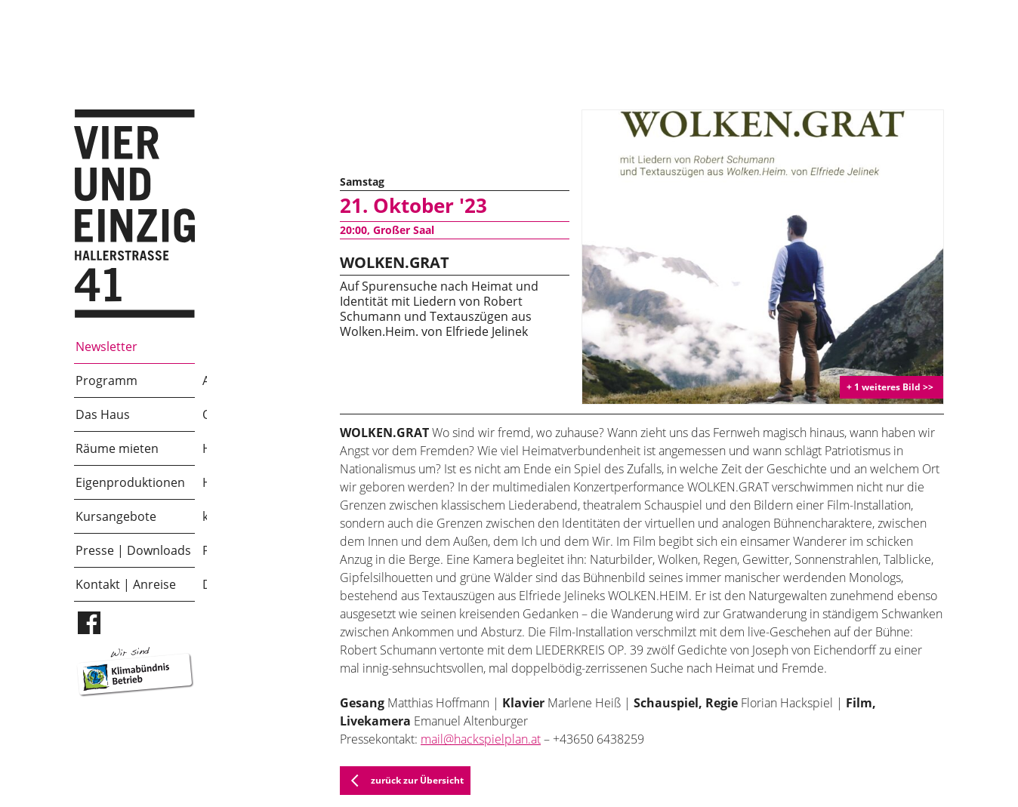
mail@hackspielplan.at (481, 739)
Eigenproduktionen (130, 482)
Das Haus (103, 414)
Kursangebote (116, 516)
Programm (106, 380)
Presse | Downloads (133, 550)
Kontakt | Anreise (126, 584)
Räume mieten (117, 448)
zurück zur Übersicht (402, 780)
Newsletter (106, 346)
